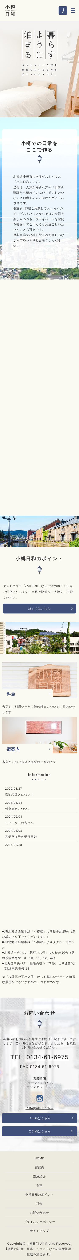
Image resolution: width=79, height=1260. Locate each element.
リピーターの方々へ (19, 823)
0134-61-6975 (47, 1057)
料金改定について (18, 808)
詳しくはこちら (39, 608)
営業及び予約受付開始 (21, 836)
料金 (39, 1203)
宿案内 (39, 1167)
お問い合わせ (39, 1212)
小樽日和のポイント (39, 1194)
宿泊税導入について (19, 794)
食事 (39, 1185)
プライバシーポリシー (39, 1221)
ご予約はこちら (39, 1131)
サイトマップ (39, 1230)
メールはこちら (39, 1118)
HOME (39, 1158)
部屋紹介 (39, 1176)
